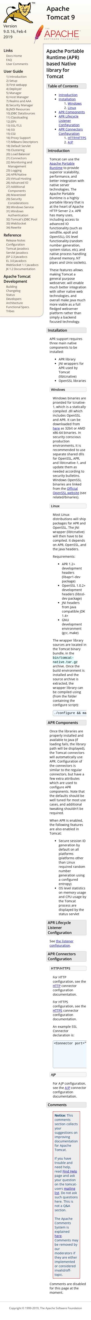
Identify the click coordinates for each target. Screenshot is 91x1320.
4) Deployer (14, 89)
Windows (75, 103)
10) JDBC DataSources (20, 113)
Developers (13, 299)
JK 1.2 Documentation (20, 269)
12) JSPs (11, 121)
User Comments (17, 64)
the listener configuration (61, 944)
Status (10, 295)
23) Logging (14, 170)
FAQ (9, 60)
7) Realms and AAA (18, 101)
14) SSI (10, 130)
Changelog (13, 291)
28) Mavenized (16, 195)
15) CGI (11, 134)
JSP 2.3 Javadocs (16, 257)
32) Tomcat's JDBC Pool (21, 219)
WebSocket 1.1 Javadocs (22, 265)
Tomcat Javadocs (17, 248)
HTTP (57, 986)
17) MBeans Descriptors (22, 142)
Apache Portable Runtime (62, 165)
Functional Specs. (18, 307)
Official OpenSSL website (66, 490)
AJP (70, 142)
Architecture (14, 303)
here (56, 428)
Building (11, 287)
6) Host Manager (17, 97)
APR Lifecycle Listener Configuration (69, 120)
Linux (72, 108)
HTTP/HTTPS (77, 138)
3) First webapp (16, 85)
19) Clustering (15, 150)
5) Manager (13, 93)
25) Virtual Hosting (18, 178)
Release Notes (15, 240)
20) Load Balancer (18, 154)
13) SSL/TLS (14, 125)
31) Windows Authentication (17, 213)
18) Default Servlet (18, 146)
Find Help (70, 1177)
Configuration (15, 244)
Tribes (10, 311)
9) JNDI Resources (18, 109)
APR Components (72, 112)
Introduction (68, 95)
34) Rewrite (13, 227)
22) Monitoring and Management (19, 164)
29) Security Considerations (17, 201)
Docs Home (14, 56)
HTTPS (57, 1011)
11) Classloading (17, 117)
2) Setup (11, 81)
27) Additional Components (16, 189)
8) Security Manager (19, 105)
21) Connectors (16, 158)
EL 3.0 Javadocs (16, 261)
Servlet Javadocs (17, 253)
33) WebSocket (16, 223)
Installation (67, 99)
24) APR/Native (16, 174)
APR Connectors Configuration (71, 131)
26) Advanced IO (17, 183)
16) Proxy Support (18, 138)
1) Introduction (16, 77)
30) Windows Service (20, 207)
